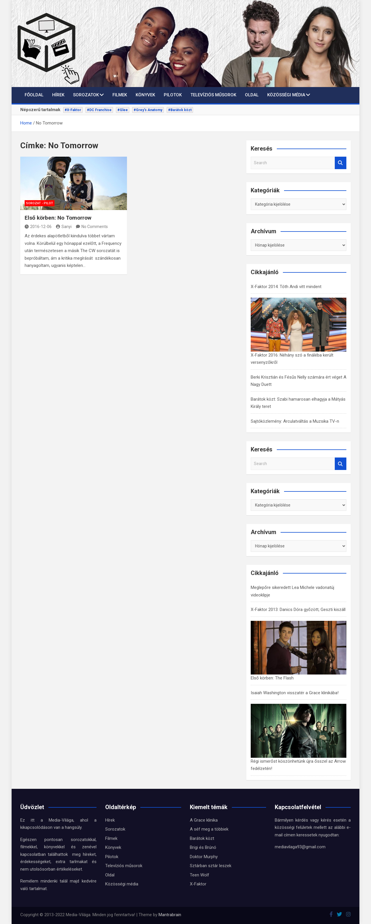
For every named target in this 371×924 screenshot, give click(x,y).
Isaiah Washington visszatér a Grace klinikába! (295, 692)
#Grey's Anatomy (148, 110)
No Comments (94, 226)
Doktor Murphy (204, 856)
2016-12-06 (38, 226)
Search (340, 163)
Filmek (119, 94)
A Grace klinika (204, 820)
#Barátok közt (180, 110)
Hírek (58, 94)
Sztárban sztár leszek (210, 865)
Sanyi (64, 226)
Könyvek (145, 94)
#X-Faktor (73, 110)
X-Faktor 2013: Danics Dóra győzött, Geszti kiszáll (298, 609)
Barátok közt (202, 838)
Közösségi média (286, 94)
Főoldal (34, 94)
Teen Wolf (199, 875)
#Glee (122, 110)
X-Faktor (198, 884)
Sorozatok (86, 94)
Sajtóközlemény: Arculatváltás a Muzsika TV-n (295, 421)
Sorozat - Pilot (39, 203)
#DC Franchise (99, 110)
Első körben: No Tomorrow (58, 217)
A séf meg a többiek (209, 829)
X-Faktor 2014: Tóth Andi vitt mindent (286, 286)
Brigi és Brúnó (203, 847)
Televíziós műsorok (213, 94)
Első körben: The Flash (272, 678)
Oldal (252, 94)
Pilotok (173, 94)
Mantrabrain (170, 914)
